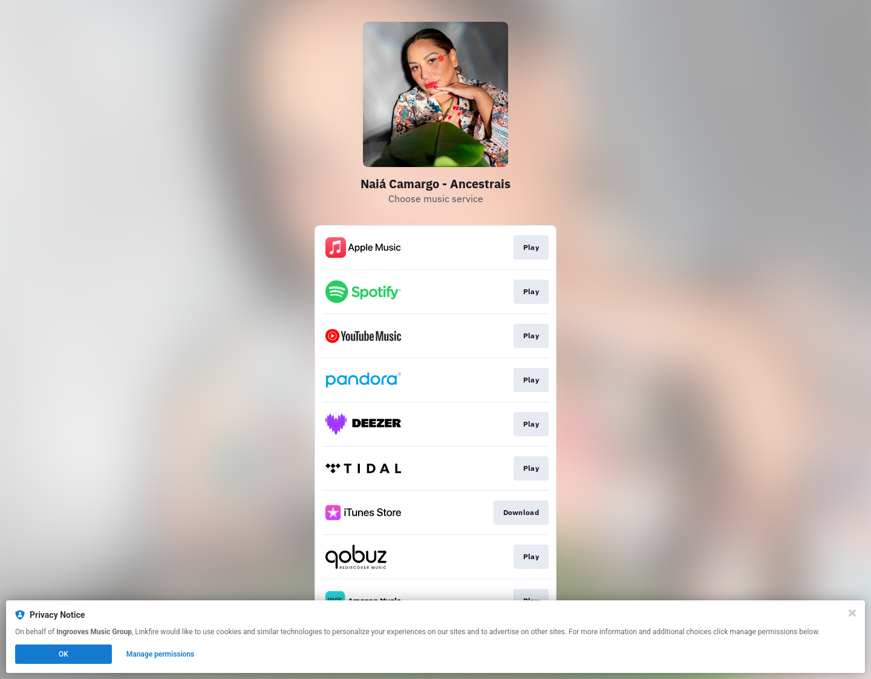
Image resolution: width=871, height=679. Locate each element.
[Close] (852, 613)
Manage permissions (160, 654)
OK (63, 654)
